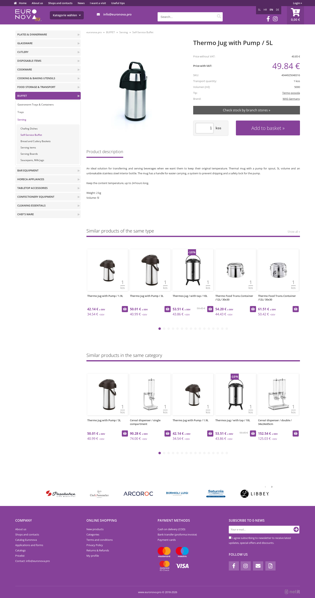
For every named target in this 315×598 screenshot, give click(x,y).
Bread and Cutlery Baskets (36, 141)
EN (271, 9)
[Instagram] (275, 18)
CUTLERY (22, 52)
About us (37, 3)
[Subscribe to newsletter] (296, 529)
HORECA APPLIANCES (30, 179)
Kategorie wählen (67, 15)
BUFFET (22, 96)
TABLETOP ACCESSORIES (32, 188)
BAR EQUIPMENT (27, 170)
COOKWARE (24, 69)
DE (277, 9)
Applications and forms (29, 545)
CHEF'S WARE (25, 214)
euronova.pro (94, 32)
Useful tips (118, 3)
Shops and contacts (60, 3)
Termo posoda (291, 93)
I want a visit (98, 3)
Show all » (294, 232)
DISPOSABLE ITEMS (29, 61)
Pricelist (20, 555)
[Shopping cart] (295, 15)
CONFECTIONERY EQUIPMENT (35, 197)
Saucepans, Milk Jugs (32, 160)
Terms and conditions (99, 540)
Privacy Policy (94, 545)
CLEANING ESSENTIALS (31, 205)
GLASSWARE (25, 43)
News (81, 3)
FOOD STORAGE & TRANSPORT (36, 87)
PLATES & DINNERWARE (32, 34)
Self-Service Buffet (31, 135)
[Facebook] (268, 18)
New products (95, 529)
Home (22, 3)
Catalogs (20, 550)
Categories (92, 534)
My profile (92, 555)
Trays (20, 112)
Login (297, 3)
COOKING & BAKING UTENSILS (36, 78)
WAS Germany (291, 99)
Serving (21, 119)
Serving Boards (29, 154)
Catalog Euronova (26, 540)
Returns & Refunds (97, 550)
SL (259, 9)
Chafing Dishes (29, 128)
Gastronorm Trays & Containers (35, 104)
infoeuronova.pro (117, 14)
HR (265, 9)
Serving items (28, 147)
